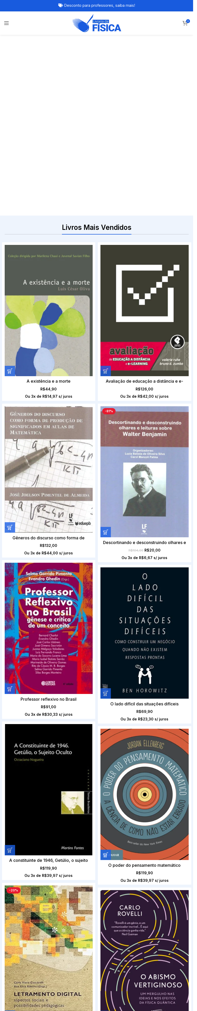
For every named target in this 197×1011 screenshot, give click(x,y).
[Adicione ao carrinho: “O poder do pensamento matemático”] (10, 599)
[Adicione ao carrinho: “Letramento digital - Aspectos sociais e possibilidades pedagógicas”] (76, 604)
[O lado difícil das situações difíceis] (114, 424)
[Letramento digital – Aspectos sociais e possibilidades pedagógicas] (114, 541)
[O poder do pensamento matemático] (49, 539)
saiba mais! (125, 5)
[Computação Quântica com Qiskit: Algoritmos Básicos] (49, 792)
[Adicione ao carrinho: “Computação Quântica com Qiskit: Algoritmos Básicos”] (10, 852)
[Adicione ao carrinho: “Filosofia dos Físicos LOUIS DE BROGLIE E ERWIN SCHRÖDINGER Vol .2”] (105, 852)
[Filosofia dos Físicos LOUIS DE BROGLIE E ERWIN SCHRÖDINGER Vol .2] (144, 792)
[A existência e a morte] (49, 310)
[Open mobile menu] (6, 23)
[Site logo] (96, 22)
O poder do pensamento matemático (48, 609)
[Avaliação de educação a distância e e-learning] (114, 310)
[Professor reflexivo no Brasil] (49, 424)
